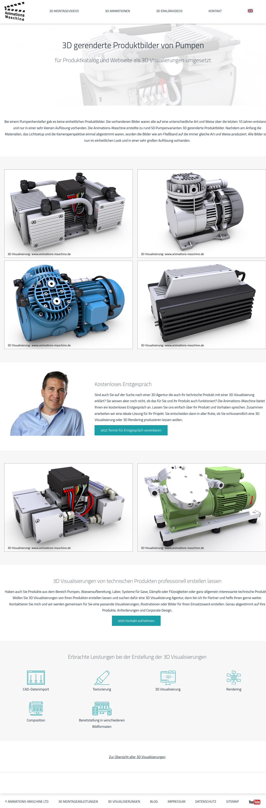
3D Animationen (117, 10)
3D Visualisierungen (124, 801)
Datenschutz (205, 801)
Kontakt (215, 10)
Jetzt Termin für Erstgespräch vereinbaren (131, 430)
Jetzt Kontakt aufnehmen (136, 620)
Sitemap (232, 801)
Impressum (176, 801)
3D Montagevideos (64, 10)
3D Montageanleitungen (78, 801)
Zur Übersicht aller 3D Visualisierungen (137, 757)
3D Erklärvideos (169, 10)
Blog (154, 801)
